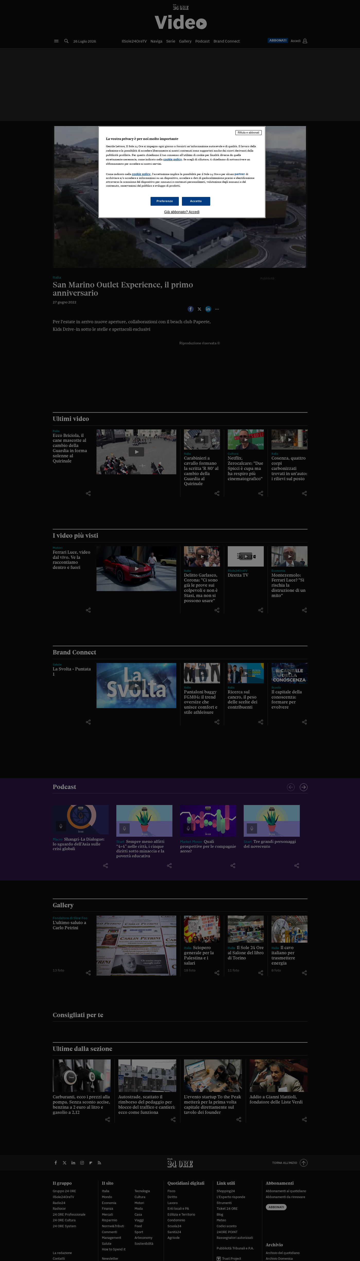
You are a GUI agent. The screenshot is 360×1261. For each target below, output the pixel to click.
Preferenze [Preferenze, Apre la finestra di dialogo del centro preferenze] (164, 201)
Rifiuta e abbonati (248, 132)
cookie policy (172, 159)
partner (240, 174)
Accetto (196, 201)
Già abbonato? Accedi (181, 212)
